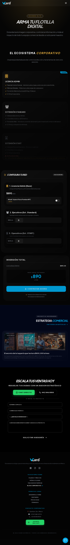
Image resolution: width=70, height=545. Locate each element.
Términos (35, 502)
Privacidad (35, 500)
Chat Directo (24, 392)
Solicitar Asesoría (35, 437)
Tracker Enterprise (35, 483)
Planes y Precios (35, 478)
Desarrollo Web (35, 494)
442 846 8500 (46, 392)
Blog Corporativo (35, 485)
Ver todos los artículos (57, 328)
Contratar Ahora (40, 289)
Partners (35, 497)
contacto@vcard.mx (36, 514)
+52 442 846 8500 (36, 516)
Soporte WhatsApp (34, 522)
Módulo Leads (35, 480)
